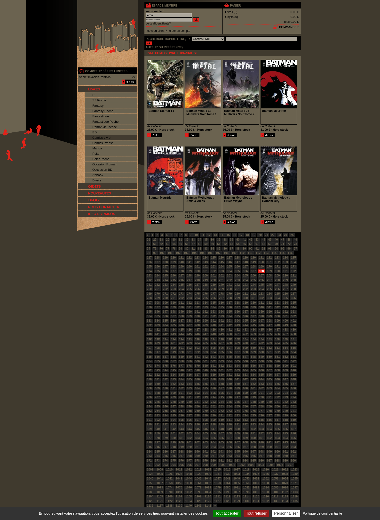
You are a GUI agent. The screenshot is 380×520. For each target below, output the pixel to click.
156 (157, 266)
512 (269, 347)
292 (181, 298)
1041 (160, 478)
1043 (179, 478)
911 (269, 442)
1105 (160, 496)
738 (253, 402)
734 (221, 402)
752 (213, 406)
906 (229, 442)
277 (213, 293)
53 (167, 244)
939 (189, 451)
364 (149, 316)
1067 (256, 483)
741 (277, 402)
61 (218, 244)
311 (181, 302)
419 (285, 325)
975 (173, 460)
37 (218, 239)
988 (277, 460)
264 (261, 289)
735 (229, 402)
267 (285, 289)
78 (173, 248)
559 (189, 361)
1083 (256, 487)
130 (253, 257)
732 (205, 402)
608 (277, 370)
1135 (294, 501)
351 (197, 311)
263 (253, 289)
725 (149, 402)
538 (173, 356)
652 (173, 384)
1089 (160, 492)
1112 (227, 496)
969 (277, 456)
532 (277, 352)
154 (293, 262)
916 (157, 447)
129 (245, 257)
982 (229, 460)
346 (157, 311)
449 (221, 334)
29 (167, 239)
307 (149, 302)
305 (285, 298)
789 (205, 415)
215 (173, 280)
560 (197, 361)
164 (221, 266)
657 (213, 384)
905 (221, 442)
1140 (188, 505)
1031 (217, 474)
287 (293, 293)
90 (250, 248)
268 (293, 289)
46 (276, 239)
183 (221, 271)
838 (293, 424)
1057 (160, 483)
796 (261, 415)
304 (277, 298)
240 (221, 284)
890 (253, 438)
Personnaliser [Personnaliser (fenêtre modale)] (286, 513)
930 (269, 447)
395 (245, 320)
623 (245, 374)
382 (293, 316)
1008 (150, 469)
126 (221, 257)
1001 (232, 465)
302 (261, 298)
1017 (236, 469)
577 (181, 365)
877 (149, 438)
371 (205, 316)
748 (181, 406)
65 (244, 244)
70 (276, 244)
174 (149, 271)
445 (189, 334)
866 (213, 433)
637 (205, 379)
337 (237, 307)
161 (197, 266)
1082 (246, 487)
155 (149, 266)
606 (261, 370)
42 (250, 239)
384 (157, 320)
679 (237, 388)
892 (269, 438)
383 (149, 320)
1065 (236, 483)
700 (253, 393)
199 (197, 275)
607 (269, 370)
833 (253, 424)
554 (149, 361)
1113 (236, 496)
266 (277, 289)
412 (229, 325)
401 (293, 320)
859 (157, 433)
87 (231, 248)
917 (165, 447)
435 (261, 329)
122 (189, 257)
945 (237, 451)
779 (277, 411)
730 (189, 402)
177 (173, 271)
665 (277, 384)
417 (269, 325)
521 (189, 352)
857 (293, 429)
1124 (188, 501)
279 (229, 293)
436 (269, 329)
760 (277, 406)
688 (157, 393)
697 (229, 393)
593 (157, 370)
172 (285, 266)
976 (181, 460)
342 (277, 307)
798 (277, 415)
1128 (227, 501)
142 (197, 262)
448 (213, 334)
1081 (236, 487)
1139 (179, 505)
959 (197, 456)
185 (237, 271)
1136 (150, 505)
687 (149, 393)
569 (269, 361)
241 (229, 284)
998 (205, 465)
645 (269, 379)
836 (277, 424)
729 (181, 402)
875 (285, 433)
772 (221, 411)
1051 (256, 478)
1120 (150, 501)
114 (274, 253)
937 (173, 451)
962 (221, 456)
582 (221, 365)
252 (165, 289)
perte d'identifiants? (158, 23)
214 (165, 280)
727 (165, 402)
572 (293, 361)
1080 (227, 487)
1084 (265, 487)
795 (253, 415)
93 (269, 248)
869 (237, 433)
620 (221, 374)
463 (181, 339)
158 (173, 266)
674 (197, 388)
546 (237, 356)
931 (277, 447)
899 (173, 442)
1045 (198, 478)
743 (293, 402)
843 (181, 429)
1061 (198, 483)
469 (229, 339)
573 (149, 365)
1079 (217, 487)
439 (293, 329)
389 (197, 320)
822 (165, 424)
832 (245, 424)
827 (205, 424)
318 (237, 302)
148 (245, 262)
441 (157, 334)
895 (293, 438)
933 (293, 447)
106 (210, 253)
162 (205, 266)
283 (261, 293)
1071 (294, 483)
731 (197, 402)
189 (269, 271)
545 (229, 356)
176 (165, 271)
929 (261, 447)
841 (165, 429)
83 (205, 248)
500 (173, 347)
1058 (169, 483)
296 (213, 298)
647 (285, 379)
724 (293, 397)
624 (253, 374)
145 (221, 262)
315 (213, 302)
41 (244, 239)
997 (197, 465)
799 (285, 415)
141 (189, 262)
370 (197, 316)
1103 (294, 492)
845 (197, 429)
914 (293, 442)
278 (221, 293)
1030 (208, 474)
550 (269, 356)
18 (247, 235)
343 (285, 307)
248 (285, 284)
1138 (169, 505)
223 (237, 280)
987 (269, 460)
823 (173, 424)
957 (181, 456)
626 (269, 374)
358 (253, 311)
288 (149, 298)
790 (213, 415)
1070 (285, 483)
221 (221, 280)
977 (189, 460)
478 (149, 343)
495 (285, 343)
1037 (275, 474)
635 (189, 379)
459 (149, 339)
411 (221, 325)
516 (149, 352)
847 (213, 429)
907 (237, 442)
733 (213, 402)
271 (165, 293)
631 (157, 379)
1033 (236, 474)
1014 (208, 469)
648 (293, 379)
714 (213, 397)
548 (253, 356)
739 (261, 402)
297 (221, 298)
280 (237, 293)
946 (245, 451)
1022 (285, 469)
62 (225, 244)
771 (213, 411)
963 (229, 456)
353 (213, 311)
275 (197, 293)
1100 (265, 492)
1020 (265, 469)
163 (213, 266)
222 (229, 280)
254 (181, 289)
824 (181, 424)
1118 (285, 496)
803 (165, 420)
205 (245, 275)
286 (285, 293)
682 (261, 388)
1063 (217, 483)
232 (157, 284)
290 (165, 298)
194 (157, 275)
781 (293, 411)
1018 (246, 469)
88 (237, 248)
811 (229, 420)
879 (165, 438)
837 (285, 424)
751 (205, 406)
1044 (188, 478)
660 (237, 384)
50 (148, 244)
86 (225, 248)
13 (215, 235)
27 (154, 239)
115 (282, 253)
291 (173, 298)
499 (165, 347)
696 (221, 393)
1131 (256, 501)
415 (253, 325)
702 (269, 393)
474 (269, 339)
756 (245, 406)
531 (269, 352)
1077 (198, 487)
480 (165, 343)
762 (293, 406)
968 (269, 456)
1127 (217, 501)
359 (261, 311)
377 (253, 316)
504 (205, 347)
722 (277, 397)
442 (165, 334)
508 (237, 347)
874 (277, 433)
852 (253, 429)
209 (277, 275)
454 (261, 334)
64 (237, 244)
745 (157, 406)
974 (165, 460)
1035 (256, 474)
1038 (285, 474)
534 (293, 352)
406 (181, 325)
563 (221, 361)
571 (285, 361)
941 (205, 451)
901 (189, 442)
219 (205, 280)
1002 (241, 465)
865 (205, 433)
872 (261, 433)
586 (253, 365)
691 (181, 393)
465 (197, 339)
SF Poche (99, 100)
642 (245, 379)
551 (277, 356)
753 (221, 406)
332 (197, 307)
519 (173, 352)
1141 (198, 505)
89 (244, 248)
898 (165, 442)
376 (245, 316)
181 (205, 271)
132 (269, 257)
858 (149, 433)
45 (269, 239)
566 (245, 361)
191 (285, 271)
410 (213, 325)
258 (213, 289)
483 (189, 343)
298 (229, 298)
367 (173, 316)
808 (205, 420)
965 (245, 456)
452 (245, 334)
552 (285, 356)
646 (277, 379)
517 (157, 352)
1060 (188, 483)
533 (285, 352)
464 (189, 339)
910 (261, 442)
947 (253, 451)
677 (221, 388)
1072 (150, 487)
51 (154, 244)
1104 (150, 496)
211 (293, 275)
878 (157, 438)
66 (250, 244)
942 (213, 451)
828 (213, 424)
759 (269, 406)
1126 (208, 501)
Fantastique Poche (105, 121)
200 (205, 275)
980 (213, 460)
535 (149, 356)
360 (269, 311)
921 (197, 447)
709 (173, 397)
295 (205, 298)
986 (261, 460)
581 (213, 365)
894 (285, 438)
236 (189, 284)
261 (237, 289)
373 (221, 316)
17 (240, 235)
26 (148, 239)
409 (205, 325)
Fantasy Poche (102, 111)
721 (269, 397)
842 (173, 429)
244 (253, 284)
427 (197, 329)
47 (282, 239)
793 (237, 415)
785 (173, 415)
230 (293, 280)
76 (161, 248)
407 (189, 325)
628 (285, 374)
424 (173, 329)
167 (245, 266)
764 (157, 411)
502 (189, 347)
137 (157, 262)
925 (229, 447)
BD (94, 132)
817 (277, 420)
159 (181, 266)
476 (285, 339)
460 (157, 339)
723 (285, 397)
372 (213, 316)
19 (253, 235)
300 (245, 298)
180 (197, 271)
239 (213, 284)
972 (149, 460)
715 (221, 397)
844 (189, 429)
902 (197, 442)
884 (205, 438)
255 (189, 289)
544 (221, 356)
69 (269, 244)
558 (181, 361)
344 (293, 307)
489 (237, 343)
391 (213, 320)
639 (221, 379)
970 (285, 456)
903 (205, 442)
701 (261, 393)
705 (293, 393)
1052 (265, 478)
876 (293, 433)
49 (295, 239)
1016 (227, 469)
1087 (294, 487)
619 (213, 374)
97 (295, 248)
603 (237, 370)
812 (237, 420)
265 (269, 289)
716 (229, 397)
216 (181, 280)
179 (189, 271)
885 (213, 438)
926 (237, 447)
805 (181, 420)
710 (181, 397)
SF (94, 95)
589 (277, 365)
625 (261, 374)
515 (293, 347)
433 (245, 329)
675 (205, 388)
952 (293, 451)
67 (257, 244)
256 (197, 289)
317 (229, 302)
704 (285, 393)
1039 (294, 474)
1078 (208, 487)
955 (165, 456)
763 (149, 411)
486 (213, 343)
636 (197, 379)
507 (229, 347)
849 (229, 429)
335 (221, 307)
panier (235, 5)
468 (221, 339)
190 (277, 271)
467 (213, 339)
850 (237, 429)
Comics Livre (101, 137)
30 (173, 239)
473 (261, 339)
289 (157, 298)
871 (253, 433)
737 (245, 402)
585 (245, 365)
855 (277, 429)
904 (213, 442)
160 (189, 266)
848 (221, 429)
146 (229, 262)
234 (173, 284)
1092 (188, 492)
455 (269, 334)
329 (173, 307)
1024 (150, 474)
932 (285, 447)
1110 (208, 496)
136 (149, 262)
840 (157, 429)
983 (237, 460)
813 (245, 420)
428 (205, 329)
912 (277, 442)
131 (261, 257)
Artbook (97, 175)
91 (257, 248)
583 (229, 365)
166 (237, 266)
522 (197, 352)
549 (261, 356)
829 (221, 424)
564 (229, 361)
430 (221, 329)
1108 (188, 496)
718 (245, 397)
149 (253, 262)
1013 (198, 469)
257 (205, 289)
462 (173, 339)
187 (253, 271)
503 (197, 347)
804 (173, 420)
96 (289, 248)
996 (189, 465)
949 (269, 451)
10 (196, 235)
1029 (198, 474)
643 (253, 379)
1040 (150, 478)
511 (261, 347)
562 (213, 361)
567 (253, 361)
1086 (285, 487)
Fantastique (100, 116)
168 (253, 266)
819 (293, 420)
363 (293, 311)
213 (157, 280)
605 (253, 370)
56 (186, 244)
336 (229, 307)
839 (149, 429)
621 (229, 374)
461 (165, 339)
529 (253, 352)
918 (173, 447)
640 (229, 379)
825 (189, 424)
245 (261, 284)
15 (228, 235)
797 (269, 415)
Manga (97, 148)
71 (282, 244)
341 (269, 307)
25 (291, 235)
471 (245, 339)
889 (245, 438)
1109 (198, 496)
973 (157, 460)
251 (157, 289)
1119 (294, 496)
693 (197, 393)
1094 (208, 492)
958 (189, 456)
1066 (246, 483)
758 (261, 406)
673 (189, 388)
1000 (222, 465)
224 (245, 280)
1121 (160, 501)
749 (189, 406)
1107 (179, 496)
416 (261, 325)
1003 (251, 465)
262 (245, 289)
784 (165, 415)
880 (173, 438)
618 (205, 374)
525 (221, 352)
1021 (275, 469)
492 (261, 343)
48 (289, 239)
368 (181, 316)
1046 (208, 478)
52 (161, 244)
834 (261, 424)
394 (237, 320)
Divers (96, 180)
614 (173, 374)
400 (285, 320)
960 (205, 456)
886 (221, 438)
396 (253, 320)
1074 (169, 487)
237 (197, 284)
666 (285, 384)
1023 (294, 469)
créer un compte (179, 30)
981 (221, 460)
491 (253, 343)
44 (263, 239)
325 (293, 302)
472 (253, 339)
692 (189, 393)
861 (173, 433)
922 (205, 447)
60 (212, 244)
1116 (265, 496)
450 (229, 334)
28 (161, 239)
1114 (246, 496)
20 (259, 235)
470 (237, 339)
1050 (246, 478)
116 (290, 253)
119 (165, 257)
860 (165, 433)
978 (197, 460)
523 (205, 352)
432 (237, 329)
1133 (275, 501)
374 (229, 316)
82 (199, 248)
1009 (160, 469)
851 (245, 429)
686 (293, 388)
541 (197, 356)
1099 (256, 492)
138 (165, 262)
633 (173, 379)
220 (213, 280)
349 (181, 311)
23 (279, 235)
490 (245, 343)
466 (205, 339)
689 (165, 393)
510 (253, 347)
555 (157, 361)
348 (173, 311)
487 (221, 343)
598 (197, 370)
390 (205, 320)
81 (193, 248)
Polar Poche (101, 159)
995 (181, 465)
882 (189, 438)
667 (293, 384)
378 (261, 316)
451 (237, 334)
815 (261, 420)
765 (165, 411)
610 (293, 370)
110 (242, 253)
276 (205, 293)
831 (237, 424)
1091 (179, 492)
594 (165, 370)
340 (261, 307)
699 (245, 393)
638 (213, 379)
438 (285, 329)
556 (165, 361)
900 (181, 442)
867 (221, 433)
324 (285, 302)
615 (181, 374)
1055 (294, 478)
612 (157, 374)
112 (258, 253)
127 (229, 257)
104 (194, 253)
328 (165, 307)
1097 (236, 492)
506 (221, 347)
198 (189, 275)
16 (234, 235)
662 (253, 384)
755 (237, 406)
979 (205, 460)
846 (205, 429)
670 (165, 388)
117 (149, 257)
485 (205, 343)
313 (197, 302)
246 (269, 284)
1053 (275, 478)
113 (266, 253)
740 (269, 402)
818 (285, 420)
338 (245, 307)
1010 (169, 469)
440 (149, 334)
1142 (208, 505)
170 (269, 266)
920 (189, 447)
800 (293, 415)
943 (221, 451)
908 (245, 442)
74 (148, 248)
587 (261, 365)
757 (253, 406)
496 (293, 343)
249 (293, 284)
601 (221, 370)
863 (189, 433)
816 (269, 420)
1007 (289, 465)
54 (173, 244)
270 (157, 293)
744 (149, 406)
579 (197, 365)
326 (149, 307)
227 (269, 280)
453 (253, 334)
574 (157, 365)
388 (189, 320)
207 (261, 275)
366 (165, 316)
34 (199, 239)
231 (149, 284)
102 (178, 253)
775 (245, 411)
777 (261, 411)
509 (245, 347)
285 (277, 293)
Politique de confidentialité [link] (322, 513)
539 (181, 356)
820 (149, 424)
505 (213, 347)
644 (261, 379)
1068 (265, 483)
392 (221, 320)
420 (293, 325)
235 (181, 284)
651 (165, 384)
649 (149, 384)
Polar (96, 153)
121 (181, 257)
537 (165, 356)
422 (157, 329)
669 (157, 388)
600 (213, 370)
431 (229, 329)
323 (277, 302)
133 (277, 257)
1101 (275, 492)
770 (205, 411)
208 (269, 275)
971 (293, 456)
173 (293, 266)
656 (205, 384)
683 (269, 388)
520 (181, 352)
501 (181, 347)
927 (245, 447)
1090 (169, 492)
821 (157, 424)
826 (197, 424)
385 (165, 320)
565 (237, 361)
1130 (246, 501)
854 (269, 429)
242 (237, 284)
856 (285, 429)
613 (165, 374)
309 (165, 302)
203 (229, 275)
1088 (150, 492)
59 (205, 244)
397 (261, 320)
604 (245, 370)
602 (229, 370)
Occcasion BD (102, 169)
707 (157, 397)
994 (173, 465)
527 (237, 352)
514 (285, 347)
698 (237, 393)
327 (157, 307)
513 (277, 347)
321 (261, 302)
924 (221, 447)
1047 (217, 478)
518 (165, 352)
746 (165, 406)
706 (149, 397)
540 (189, 356)
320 (253, 302)
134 (285, 257)
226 (261, 280)
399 (277, 320)
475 (277, 339)
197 (181, 275)
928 (253, 447)
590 (285, 365)
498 (157, 347)
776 (253, 411)
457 (285, 334)
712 (197, 397)
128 (237, 257)
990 (293, 460)
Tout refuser (256, 513)
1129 (236, 501)
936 (165, 451)
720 (261, 397)
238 (205, 284)
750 (197, 406)
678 (229, 388)
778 (269, 411)
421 (149, 329)
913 (285, 442)
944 (229, 451)
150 (261, 262)
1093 (198, 492)
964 (237, 456)
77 (167, 248)
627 (277, 374)
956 (173, 456)
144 (213, 262)
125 (213, 257)
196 (173, 275)
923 (213, 447)
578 (189, 365)
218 (197, 280)
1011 (179, 469)
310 (173, 302)
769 (197, 411)
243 (245, 284)
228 (277, 280)
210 (285, 275)
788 (197, 415)
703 (277, 393)
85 (218, 248)
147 (237, 262)
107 (218, 253)
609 (285, 370)
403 (157, 325)
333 (205, 307)
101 (170, 253)
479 (157, 343)
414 (245, 325)
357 (245, 311)
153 (285, 262)
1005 (270, 465)
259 (221, 289)
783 (157, 415)
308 (157, 302)
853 (261, 429)
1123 (179, 501)
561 (205, 361)
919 (181, 447)
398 (269, 320)
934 (149, 451)
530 (261, 352)
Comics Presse (102, 143)
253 (173, 289)
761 (285, 406)
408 (197, 325)
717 (237, 397)
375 (237, 316)
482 (181, 343)
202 (221, 275)
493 (269, 343)
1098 (246, 492)
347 (165, 311)
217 (189, 280)
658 (221, 384)
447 (205, 334)
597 (189, 370)
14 (221, 235)
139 (173, 262)
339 (253, 307)
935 (157, 451)
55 (180, 244)
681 (253, 388)
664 (269, 384)
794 (245, 415)
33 (193, 239)
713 (205, 397)
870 (245, 433)
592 (149, 370)
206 (253, 275)
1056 (150, 483)
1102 (285, 492)
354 (221, 311)
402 (149, 325)
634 (181, 379)
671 (173, 388)
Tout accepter (226, 513)
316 (221, 302)
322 (269, 302)
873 (269, 433)
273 (181, 293)
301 (253, 298)
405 (173, 325)
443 (173, 334)
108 (226, 253)
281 (245, 293)
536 (157, 356)
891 (261, 438)
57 (193, 244)
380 (277, 316)
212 (149, 280)
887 (229, 438)
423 (165, 329)
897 (157, 442)
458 (293, 334)
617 (197, 374)
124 (205, 257)
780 (285, 411)
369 (189, 316)
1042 (169, 478)
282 (253, 293)
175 (157, 271)
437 (277, 329)
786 (181, 415)
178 (181, 271)
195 (165, 275)
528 (245, 352)
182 (213, 271)
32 (186, 239)
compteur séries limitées (106, 71)
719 (253, 397)
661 (245, 384)
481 (173, 343)
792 (229, 415)
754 (229, 406)
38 (225, 239)
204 (237, 275)
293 (189, 298)
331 (189, 307)
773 (229, 411)
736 (237, 402)
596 (181, 370)
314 (205, 302)
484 (197, 343)
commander (289, 27)
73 (295, 244)
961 (213, 456)
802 (157, 420)
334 (213, 307)
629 (293, 374)
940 (197, 451)
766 (173, 411)
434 (253, 329)
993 (165, 465)
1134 (285, 501)
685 (285, 388)
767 (181, 411)
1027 (179, 474)
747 (173, 406)
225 (253, 280)
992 (157, 465)
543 (213, 356)
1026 (169, 474)
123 (197, 257)
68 (263, 244)
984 (245, 460)
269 (149, 293)
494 (277, 343)
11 (202, 235)
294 (197, 298)
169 (261, 266)
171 (277, 266)
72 (289, 244)
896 (149, 442)
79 (180, 248)
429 (213, 329)
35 (205, 239)
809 (213, 420)
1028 (188, 474)
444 (181, 334)
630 (149, 379)
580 (205, 365)
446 (197, 334)
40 (237, 239)
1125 (198, 501)
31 (180, 239)
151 (269, 262)
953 (149, 456)
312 (189, 302)
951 (285, 451)
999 (213, 465)
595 (173, 370)
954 (157, 456)
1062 (208, 483)
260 (229, 289)
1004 (260, 465)
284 (269, 293)
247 (277, 284)
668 (149, 388)
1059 (179, 483)
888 (237, 438)
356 (237, 311)
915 (149, 447)
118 (157, 257)
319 (245, 302)
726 (157, 402)
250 (149, 289)
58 (199, 244)
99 (154, 253)
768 (189, 411)
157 (165, 266)
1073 (160, 487)
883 (197, 438)
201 (213, 275)
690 (173, 393)
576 (173, 365)
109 (234, 253)
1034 (246, 474)
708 (165, 397)
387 (181, 320)
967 (261, 456)
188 (261, 271)
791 (221, 415)
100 (162, 253)
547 (245, 356)
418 (277, 325)
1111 (217, 496)
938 (181, 451)
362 (285, 311)
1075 (179, 487)
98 (148, 253)
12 (209, 235)
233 (165, 284)
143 (205, 262)
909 (253, 442)
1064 (227, 483)
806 (189, 420)
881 (181, 438)
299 (237, 298)
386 (173, 320)
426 (189, 329)
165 (229, 266)
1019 (256, 469)
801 (149, 420)
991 (149, 465)
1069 (275, 483)
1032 (227, 474)
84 (212, 248)
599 (205, 370)
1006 (280, 465)
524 (213, 352)
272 (173, 293)
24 (285, 235)
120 (173, 257)
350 (189, 311)
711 (189, 397)
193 (149, 275)
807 (197, 420)
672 (181, 388)
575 (165, 365)
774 (237, 411)
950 (277, 451)
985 (253, 460)
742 (285, 402)
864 (197, 433)
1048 (227, 478)
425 (181, 329)
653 (181, 384)
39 (231, 239)
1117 (275, 496)
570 (277, 361)
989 (285, 460)
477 (293, 339)
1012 (188, 469)
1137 (160, 505)
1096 (227, 492)
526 (229, 352)
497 (149, 347)
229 (285, 280)
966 (253, 456)
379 (269, 316)
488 (229, 343)
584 (237, 365)
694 (205, 393)
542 (205, 356)
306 (293, 298)
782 (149, 415)
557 (173, 361)
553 (293, 356)
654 (189, 384)
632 (165, 379)
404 (165, 325)
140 (181, 262)
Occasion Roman (104, 164)
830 (229, 424)
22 (272, 235)
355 (229, 311)
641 (237, 379)
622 (237, 374)
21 (266, 235)
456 (277, 334)
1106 (169, 496)
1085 (275, 487)
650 (157, 384)
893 (277, 438)
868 (229, 433)
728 (173, 402)
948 (261, 451)
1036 (265, 474)
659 (229, 384)
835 (269, 424)
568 (261, 361)
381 (285, 316)
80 (186, 248)
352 (205, 311)
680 (245, 388)
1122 (169, 501)
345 (149, 311)
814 (253, 420)
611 (149, 374)
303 (269, 298)
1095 (217, 492)
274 (189, 293)
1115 (256, 496)
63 (231, 244)
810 (221, 420)
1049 (236, 478)
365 (157, 316)
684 (277, 388)
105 (202, 253)
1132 (265, 501)
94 (276, 248)
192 (293, 271)
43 (257, 239)
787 (189, 415)
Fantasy (97, 105)
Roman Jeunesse (104, 127)
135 (293, 257)
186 (245, 271)
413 (237, 325)
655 (197, 384)
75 (154, 248)
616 (189, 374)
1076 (188, 487)
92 (263, 248)
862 (181, 433)
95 (282, 248)
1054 (285, 478)
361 (277, 311)
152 (277, 262)
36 (212, 239)
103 (186, 253)
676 (213, 388)
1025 (160, 474)
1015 (217, 469)
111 (250, 253)
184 (229, 271)
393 (229, 320)
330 (181, 307)
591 (293, 365)
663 (261, 384)
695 (213, 393)
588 (269, 365)
